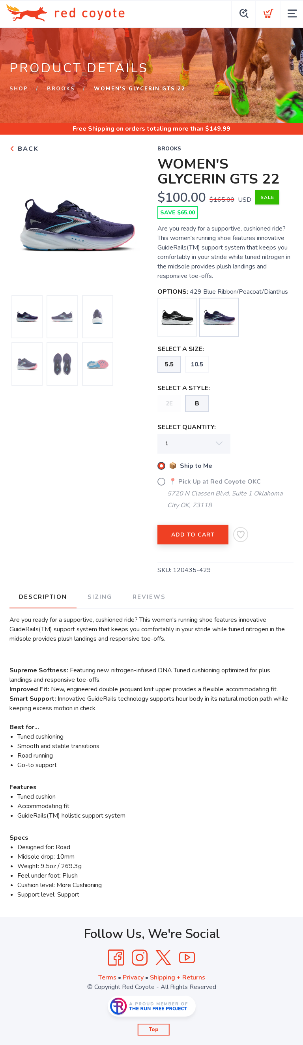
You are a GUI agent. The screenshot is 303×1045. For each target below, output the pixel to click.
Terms (107, 977)
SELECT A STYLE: (183, 388)
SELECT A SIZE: (180, 349)
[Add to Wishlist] (240, 534)
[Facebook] (116, 958)
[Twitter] (163, 958)
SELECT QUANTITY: (186, 427)
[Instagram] (140, 958)
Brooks (61, 88)
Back (24, 148)
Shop (18, 88)
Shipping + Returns (177, 977)
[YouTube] (187, 958)
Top (154, 1029)
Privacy (133, 977)
